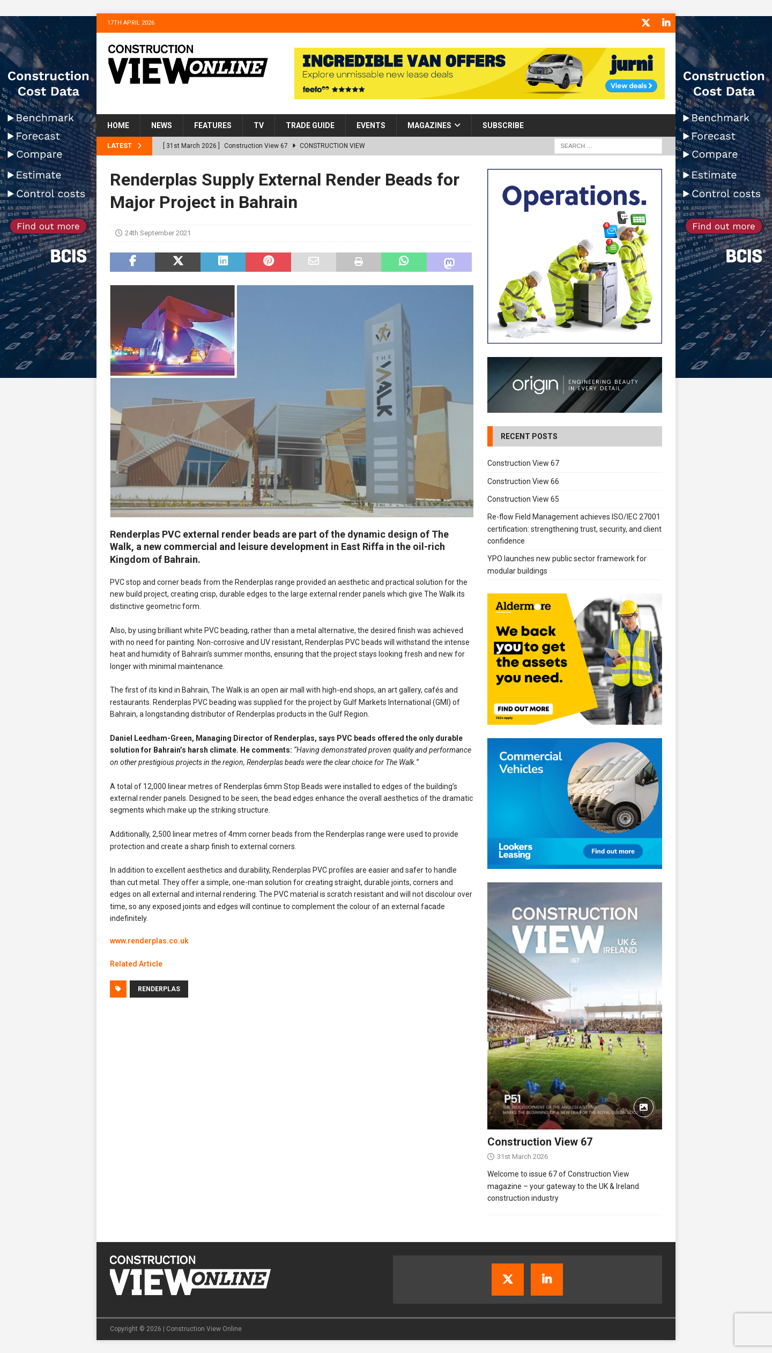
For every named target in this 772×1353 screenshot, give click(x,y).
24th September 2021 (158, 232)
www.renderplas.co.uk (149, 940)
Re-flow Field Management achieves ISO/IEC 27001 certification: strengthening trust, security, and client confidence (574, 528)
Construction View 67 (523, 462)
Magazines (429, 125)
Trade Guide (310, 125)
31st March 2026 (522, 1156)
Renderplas (159, 988)
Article (150, 963)
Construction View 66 (523, 480)
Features (213, 125)
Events (371, 125)
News (161, 125)
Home (118, 125)
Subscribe (503, 125)
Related (124, 963)
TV (259, 125)
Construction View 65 (523, 498)
